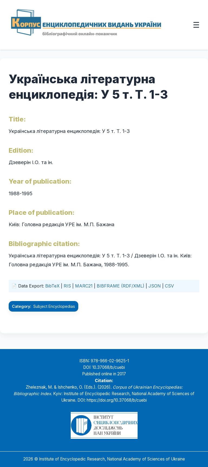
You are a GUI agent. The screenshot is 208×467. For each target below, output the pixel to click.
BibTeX (52, 286)
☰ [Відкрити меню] (196, 24)
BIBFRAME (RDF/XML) (120, 286)
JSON (154, 286)
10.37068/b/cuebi (108, 367)
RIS (67, 286)
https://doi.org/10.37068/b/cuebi (117, 400)
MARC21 (84, 286)
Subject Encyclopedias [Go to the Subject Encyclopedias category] (54, 306)
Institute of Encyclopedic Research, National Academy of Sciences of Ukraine (112, 459)
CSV (169, 286)
